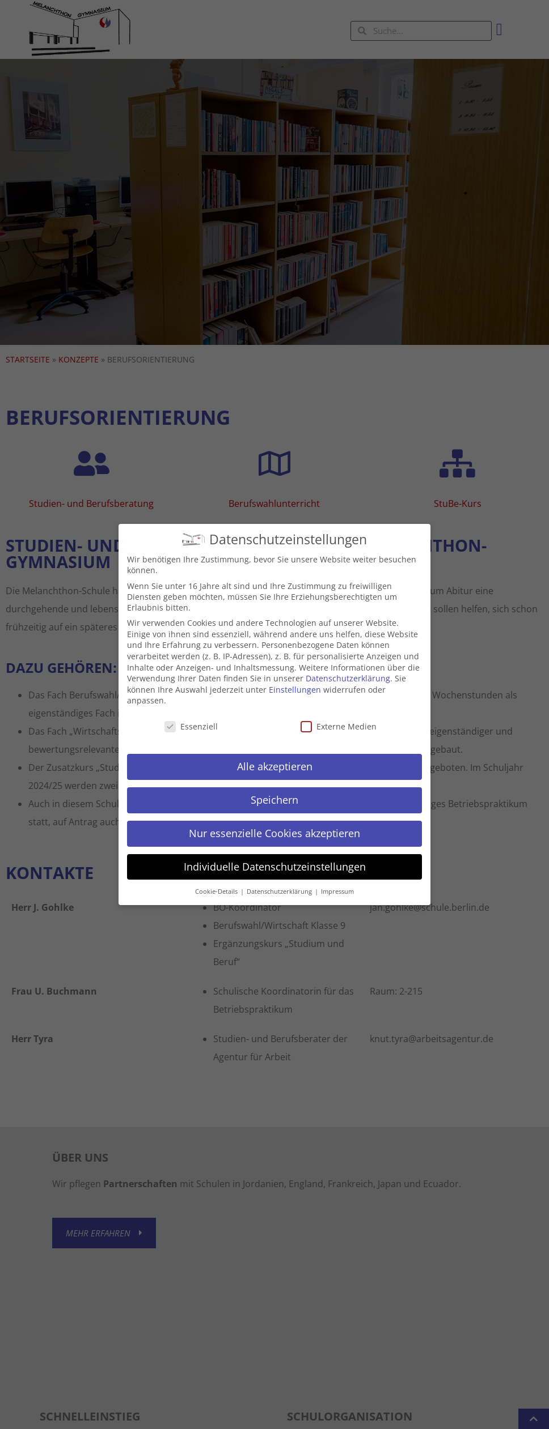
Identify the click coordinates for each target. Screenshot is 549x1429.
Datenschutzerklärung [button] (280, 880)
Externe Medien (339, 715)
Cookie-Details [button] (217, 880)
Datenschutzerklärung (348, 667)
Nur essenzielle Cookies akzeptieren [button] (274, 822)
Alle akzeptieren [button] (274, 755)
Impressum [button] (337, 880)
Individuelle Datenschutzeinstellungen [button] (275, 855)
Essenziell (191, 715)
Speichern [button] (274, 788)
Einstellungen (295, 678)
